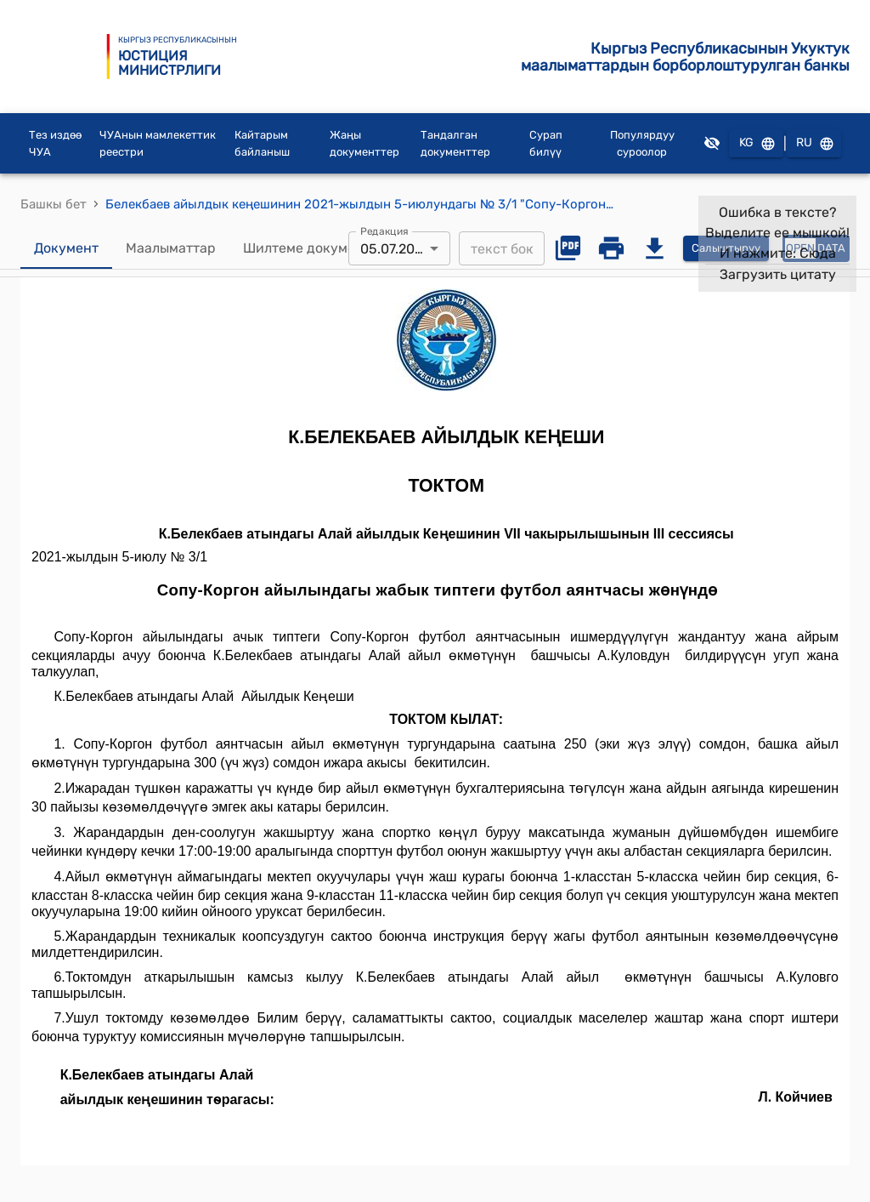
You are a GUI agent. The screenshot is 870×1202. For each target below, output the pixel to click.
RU (814, 146)
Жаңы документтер (364, 146)
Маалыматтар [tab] (170, 251)
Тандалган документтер (455, 146)
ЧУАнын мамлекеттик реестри (157, 146)
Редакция (384, 233)
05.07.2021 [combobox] (394, 250)
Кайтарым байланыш (262, 146)
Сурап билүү (545, 146)
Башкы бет (53, 206)
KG (756, 146)
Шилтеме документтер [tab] (318, 251)
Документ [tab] (66, 251)
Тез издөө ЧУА (55, 146)
